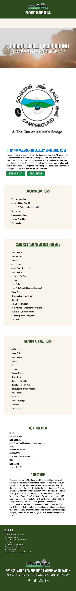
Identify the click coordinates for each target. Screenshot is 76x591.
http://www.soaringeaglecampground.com (36, 150)
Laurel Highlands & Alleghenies (15, 539)
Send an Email (36, 173)
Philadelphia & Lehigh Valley (14, 544)
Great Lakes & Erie (11, 537)
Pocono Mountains (11, 549)
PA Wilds (8, 542)
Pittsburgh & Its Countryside (14, 547)
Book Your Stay (15, 173)
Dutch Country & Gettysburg (14, 534)
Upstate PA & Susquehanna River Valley (18, 552)
